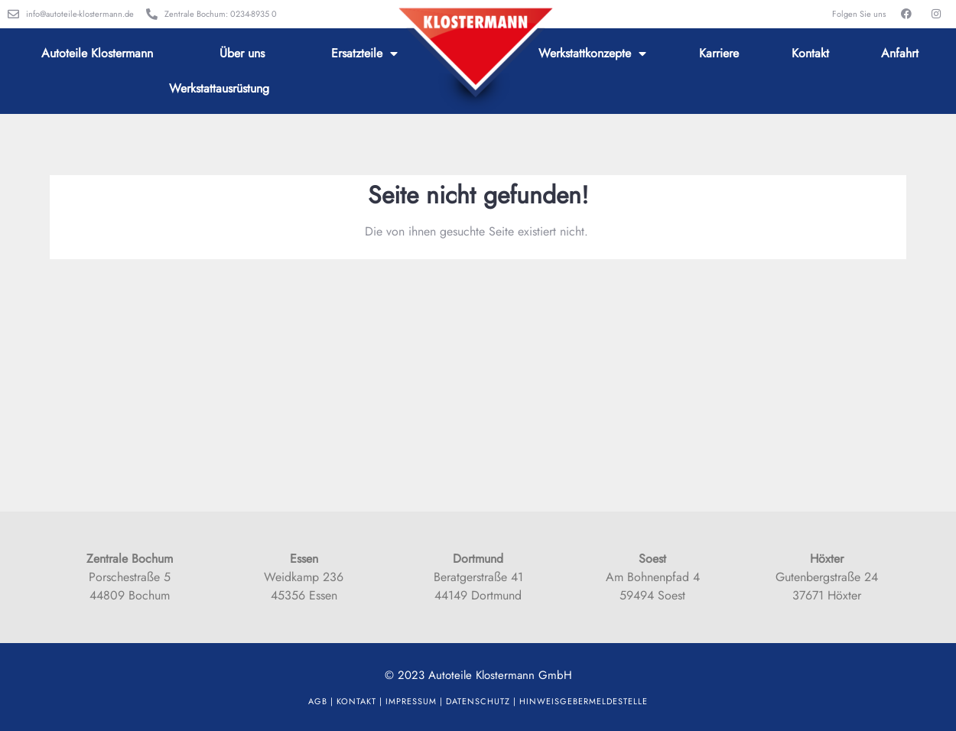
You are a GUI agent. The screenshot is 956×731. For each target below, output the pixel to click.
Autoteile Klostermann (97, 53)
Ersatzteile (364, 53)
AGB (317, 701)
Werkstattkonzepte (592, 53)
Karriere (719, 53)
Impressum (411, 701)
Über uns (242, 53)
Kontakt (810, 53)
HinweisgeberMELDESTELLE (583, 701)
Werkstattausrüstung (219, 88)
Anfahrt (900, 53)
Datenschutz (478, 701)
